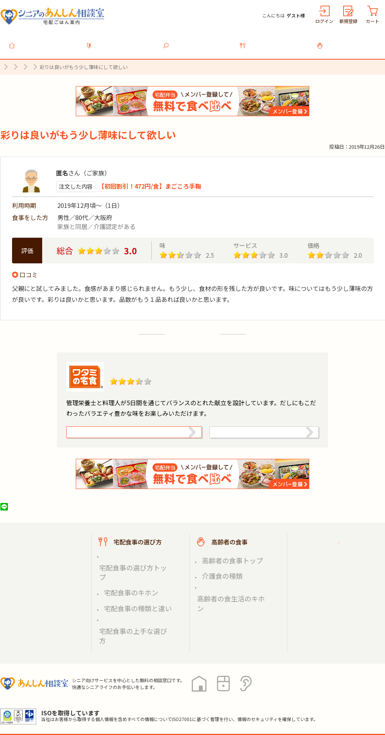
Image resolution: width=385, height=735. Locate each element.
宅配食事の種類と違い (128, 586)
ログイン (324, 21)
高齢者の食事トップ (224, 569)
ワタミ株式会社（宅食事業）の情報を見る (255, 436)
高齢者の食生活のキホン (229, 586)
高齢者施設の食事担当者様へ (342, 595)
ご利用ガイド (327, 553)
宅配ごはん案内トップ (48, 553)
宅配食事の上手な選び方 (131, 596)
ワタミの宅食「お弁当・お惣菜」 (175, 363)
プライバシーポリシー (30, 701)
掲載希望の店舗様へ (336, 572)
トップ (43, 41)
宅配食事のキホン (123, 578)
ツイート (33, 518)
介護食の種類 (216, 578)
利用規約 (85, 701)
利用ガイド (120, 41)
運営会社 (122, 701)
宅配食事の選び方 (274, 41)
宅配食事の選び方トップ (131, 569)
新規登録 (348, 21)
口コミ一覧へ (192, 327)
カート (372, 21)
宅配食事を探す (197, 41)
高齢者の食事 (351, 41)
